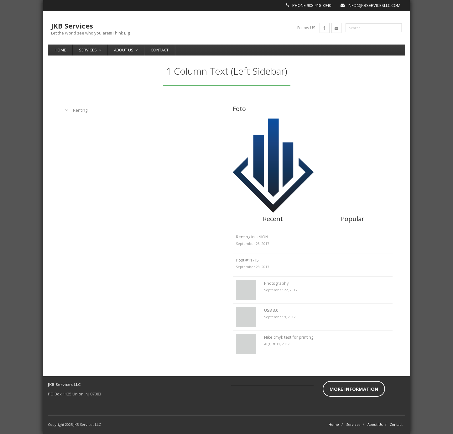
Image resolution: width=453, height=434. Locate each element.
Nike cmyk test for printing (288, 337)
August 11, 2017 (276, 343)
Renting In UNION (252, 237)
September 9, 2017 (279, 317)
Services (88, 50)
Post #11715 (247, 260)
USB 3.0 (271, 310)
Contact (160, 50)
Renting (80, 110)
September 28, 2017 (252, 243)
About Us (123, 50)
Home (60, 50)
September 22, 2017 (280, 290)
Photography (276, 283)
